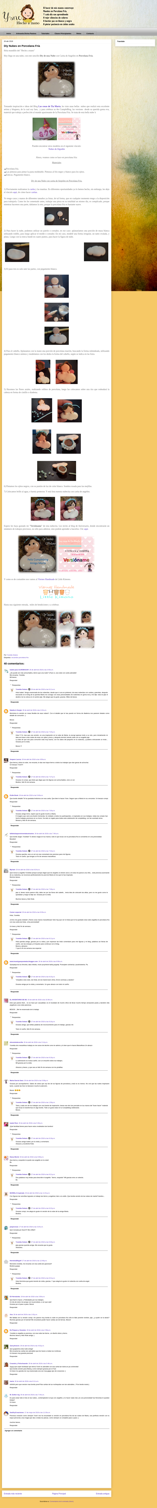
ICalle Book (14, 795)
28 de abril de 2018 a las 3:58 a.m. (33, 1296)
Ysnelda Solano (21, 689)
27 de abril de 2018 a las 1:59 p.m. (43, 1102)
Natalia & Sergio (16, 710)
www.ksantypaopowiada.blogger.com (24, 961)
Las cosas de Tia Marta (49, 106)
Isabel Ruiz (14, 1123)
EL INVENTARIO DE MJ (18, 1000)
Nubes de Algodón (56, 149)
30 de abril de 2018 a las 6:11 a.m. (27, 1381)
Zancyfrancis (14, 1346)
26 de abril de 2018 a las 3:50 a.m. (41, 670)
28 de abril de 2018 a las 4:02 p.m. (32, 1346)
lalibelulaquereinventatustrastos (22, 833)
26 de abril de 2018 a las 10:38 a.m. (40, 1000)
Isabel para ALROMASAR (19, 670)
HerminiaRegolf (15, 1261)
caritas (34, 192)
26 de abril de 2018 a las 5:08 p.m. (36, 1080)
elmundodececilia (16, 1042)
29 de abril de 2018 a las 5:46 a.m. (41, 1363)
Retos (78, 33)
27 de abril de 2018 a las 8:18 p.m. (43, 1057)
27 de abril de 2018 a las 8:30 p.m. (43, 1242)
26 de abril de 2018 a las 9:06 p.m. (32, 1157)
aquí (15, 192)
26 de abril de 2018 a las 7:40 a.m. (47, 833)
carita (32, 189)
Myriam (12, 870)
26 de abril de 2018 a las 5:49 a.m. (31, 795)
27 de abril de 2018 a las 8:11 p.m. (43, 938)
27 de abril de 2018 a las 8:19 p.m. (43, 1138)
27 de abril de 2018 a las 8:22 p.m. (43, 1208)
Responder (13, 680)
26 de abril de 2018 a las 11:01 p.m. (37, 1193)
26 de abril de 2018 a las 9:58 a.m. (51, 961)
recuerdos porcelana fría (19, 657)
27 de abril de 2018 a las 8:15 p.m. (43, 977)
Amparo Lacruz (15, 759)
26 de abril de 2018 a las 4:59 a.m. (34, 759)
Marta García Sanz (16, 1080)
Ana (11, 1314)
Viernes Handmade (46, 579)
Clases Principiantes (63, 33)
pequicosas (14, 1227)
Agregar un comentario (13, 1431)
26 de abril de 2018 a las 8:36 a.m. (34, 912)
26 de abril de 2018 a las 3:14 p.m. (36, 1042)
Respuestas (16, 685)
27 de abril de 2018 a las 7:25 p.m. (43, 732)
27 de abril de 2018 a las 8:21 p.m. (43, 1174)
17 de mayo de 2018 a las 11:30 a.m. (37, 1412)
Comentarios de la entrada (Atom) (62, 1501)
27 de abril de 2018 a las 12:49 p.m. (34, 1261)
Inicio (8, 33)
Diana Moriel (14, 1157)
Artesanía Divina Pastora (26, 33)
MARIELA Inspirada (17, 1193)
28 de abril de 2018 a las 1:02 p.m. (25, 1314)
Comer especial (15, 912)
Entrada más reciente (13, 1494)
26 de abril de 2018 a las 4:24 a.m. (35, 710)
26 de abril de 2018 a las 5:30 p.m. (31, 1123)
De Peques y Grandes (18, 1330)
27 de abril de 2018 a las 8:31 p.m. (43, 1278)
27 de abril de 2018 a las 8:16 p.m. (43, 1021)
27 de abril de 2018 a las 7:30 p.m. (43, 810)
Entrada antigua (102, 1494)
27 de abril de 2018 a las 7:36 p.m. (43, 889)
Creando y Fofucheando (19, 1363)
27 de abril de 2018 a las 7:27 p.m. (43, 777)
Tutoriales (45, 33)
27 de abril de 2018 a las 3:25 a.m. (31, 1227)
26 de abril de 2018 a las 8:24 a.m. (28, 870)
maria (12, 1381)
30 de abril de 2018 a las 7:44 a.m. (32, 1395)
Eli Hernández (15, 1296)
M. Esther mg (15, 1395)
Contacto (90, 33)
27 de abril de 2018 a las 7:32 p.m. (43, 851)
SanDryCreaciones (17, 1412)
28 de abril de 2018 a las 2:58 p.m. (39, 1330)
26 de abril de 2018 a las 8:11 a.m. (43, 689)
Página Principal (59, 1494)
